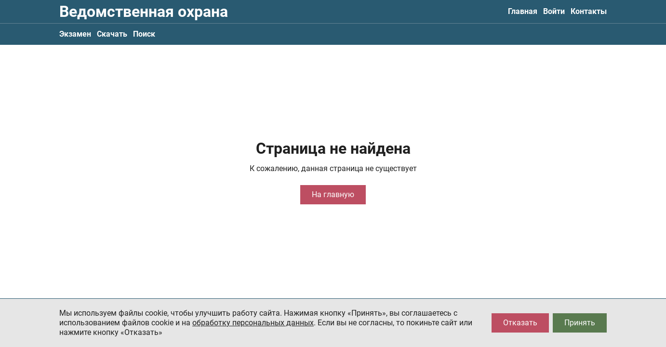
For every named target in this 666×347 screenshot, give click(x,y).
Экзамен (75, 34)
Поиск (144, 34)
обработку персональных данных (253, 322)
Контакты (589, 11)
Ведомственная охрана (143, 11)
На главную (333, 194)
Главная (522, 11)
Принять (579, 322)
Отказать (520, 322)
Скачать (112, 34)
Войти (554, 11)
